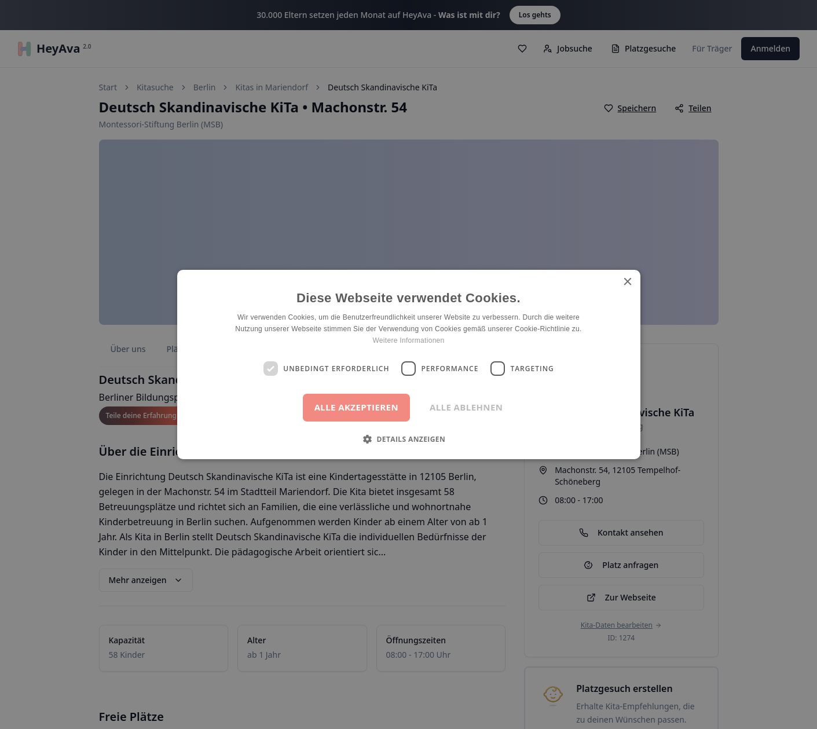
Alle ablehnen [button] (466, 407)
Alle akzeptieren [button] (356, 407)
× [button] (627, 282)
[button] (408, 439)
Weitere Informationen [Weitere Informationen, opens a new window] (408, 340)
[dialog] (408, 364)
